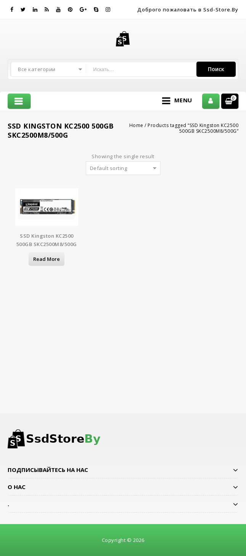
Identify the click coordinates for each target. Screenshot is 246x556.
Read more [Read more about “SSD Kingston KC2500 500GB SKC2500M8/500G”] (46, 259)
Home (136, 125)
